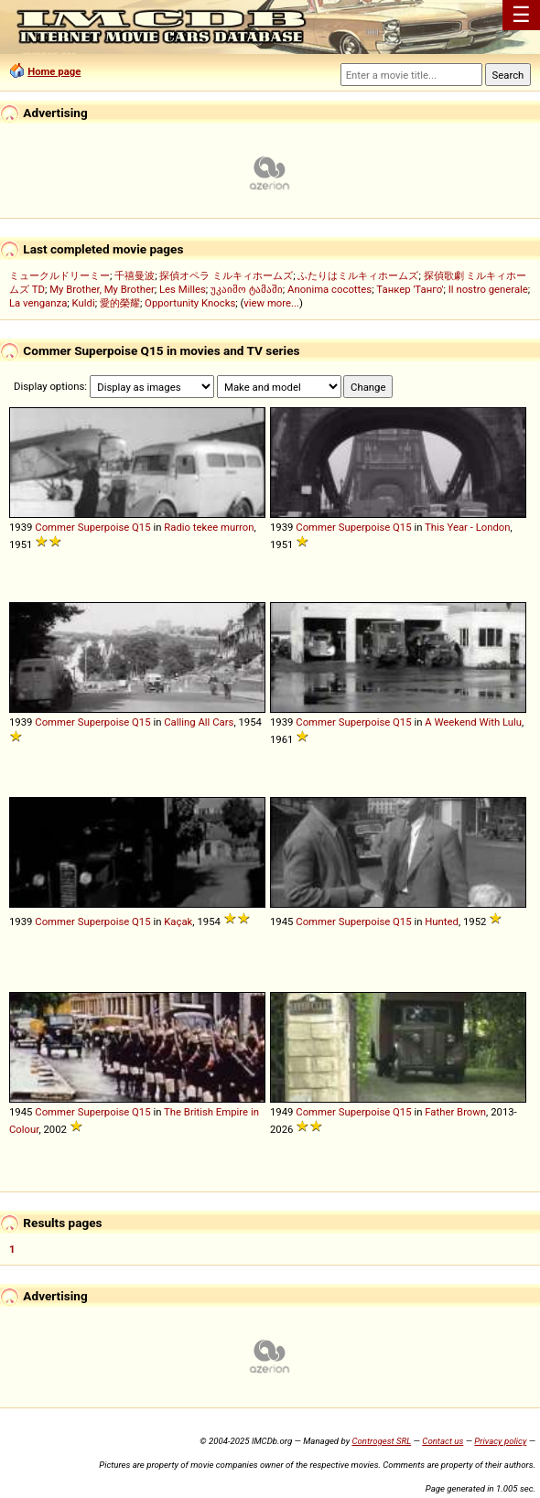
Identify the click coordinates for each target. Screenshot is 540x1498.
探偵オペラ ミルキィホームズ (226, 275)
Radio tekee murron (209, 527)
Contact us (442, 1441)
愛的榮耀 (120, 302)
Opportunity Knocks (190, 302)
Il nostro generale (488, 289)
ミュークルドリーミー (59, 275)
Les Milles (182, 289)
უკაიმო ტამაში (247, 289)
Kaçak (178, 921)
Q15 (141, 527)
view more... (271, 302)
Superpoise (104, 527)
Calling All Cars (198, 722)
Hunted (442, 921)
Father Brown (455, 1111)
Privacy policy (500, 1441)
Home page (54, 71)
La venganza (38, 302)
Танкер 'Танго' (409, 289)
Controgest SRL (381, 1441)
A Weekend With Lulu (473, 722)
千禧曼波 (134, 275)
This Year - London (468, 527)
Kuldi (83, 302)
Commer (55, 527)
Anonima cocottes (329, 289)
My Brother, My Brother (102, 289)
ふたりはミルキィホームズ (357, 275)
